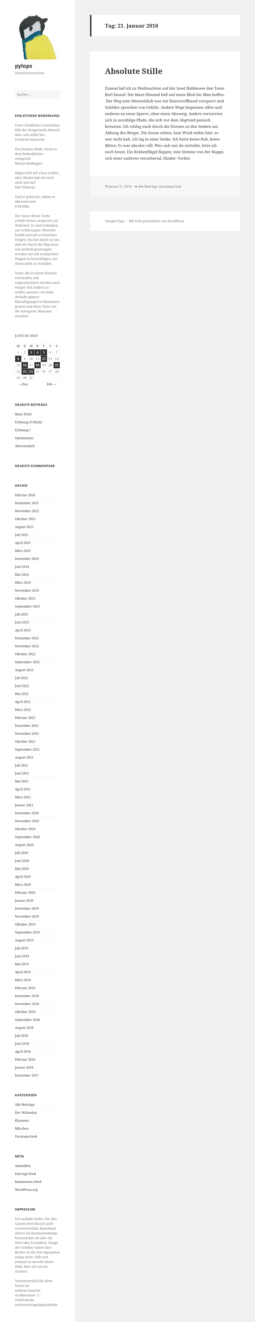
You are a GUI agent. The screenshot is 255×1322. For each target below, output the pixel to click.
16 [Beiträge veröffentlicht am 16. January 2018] (24, 365)
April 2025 (23, 543)
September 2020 (27, 837)
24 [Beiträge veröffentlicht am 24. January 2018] (31, 371)
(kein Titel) (23, 414)
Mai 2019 (22, 964)
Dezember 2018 (27, 996)
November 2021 (27, 733)
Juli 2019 (21, 948)
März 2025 (23, 551)
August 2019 (24, 940)
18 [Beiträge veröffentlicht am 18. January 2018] (37, 365)
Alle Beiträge (25, 1104)
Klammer (22, 1120)
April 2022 (23, 702)
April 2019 (23, 972)
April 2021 (23, 789)
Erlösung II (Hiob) (28, 422)
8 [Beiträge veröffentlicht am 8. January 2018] (18, 359)
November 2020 (27, 821)
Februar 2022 (25, 717)
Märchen (22, 1128)
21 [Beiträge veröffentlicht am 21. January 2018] (57, 365)
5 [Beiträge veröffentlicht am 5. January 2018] (44, 352)
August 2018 (24, 1027)
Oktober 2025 (25, 519)
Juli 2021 (21, 765)
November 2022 (27, 646)
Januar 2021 (24, 805)
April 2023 (23, 630)
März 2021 (23, 797)
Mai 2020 (22, 868)
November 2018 (27, 1004)
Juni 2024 (22, 566)
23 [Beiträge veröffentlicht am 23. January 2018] (24, 371)
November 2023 (27, 590)
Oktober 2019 (25, 924)
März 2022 (23, 710)
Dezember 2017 (27, 1075)
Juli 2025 (21, 535)
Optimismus (24, 438)
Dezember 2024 (27, 558)
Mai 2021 (22, 781)
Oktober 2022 (25, 654)
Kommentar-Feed (28, 1182)
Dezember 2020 (27, 813)
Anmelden (23, 1166)
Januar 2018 (24, 1067)
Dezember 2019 (27, 908)
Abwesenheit (25, 446)
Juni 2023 (22, 622)
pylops (23, 65)
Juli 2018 (21, 1035)
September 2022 (27, 662)
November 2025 (27, 511)
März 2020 (23, 884)
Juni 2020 (22, 861)
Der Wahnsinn (26, 1112)
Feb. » (51, 384)
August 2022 (24, 670)
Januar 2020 (24, 900)
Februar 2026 (25, 495)
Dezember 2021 (27, 725)
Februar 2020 (25, 892)
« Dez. (24, 384)
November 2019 (27, 916)
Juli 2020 (21, 853)
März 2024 (23, 582)
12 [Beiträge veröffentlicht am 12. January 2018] (44, 359)
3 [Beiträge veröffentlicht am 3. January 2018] (31, 352)
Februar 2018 (25, 1059)
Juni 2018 (22, 1043)
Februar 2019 (25, 988)
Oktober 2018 (25, 1012)
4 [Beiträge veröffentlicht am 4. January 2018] (37, 352)
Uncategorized (26, 1136)
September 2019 (27, 932)
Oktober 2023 (25, 598)
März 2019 (23, 980)
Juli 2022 (21, 678)
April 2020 (23, 876)
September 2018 (27, 1020)
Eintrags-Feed (25, 1174)
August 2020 (24, 845)
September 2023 (27, 606)
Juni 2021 (22, 773)
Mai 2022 (22, 694)
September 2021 (27, 749)
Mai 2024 (22, 574)
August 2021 (24, 757)
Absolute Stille (133, 71)
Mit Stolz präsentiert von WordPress (156, 221)
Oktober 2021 (25, 741)
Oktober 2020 (25, 829)
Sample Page (115, 221)
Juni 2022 (22, 686)
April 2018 (23, 1051)
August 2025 (24, 527)
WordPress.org (26, 1189)
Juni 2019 (22, 956)
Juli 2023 (21, 614)
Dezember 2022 (27, 638)
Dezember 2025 (27, 503)
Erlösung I (22, 430)
